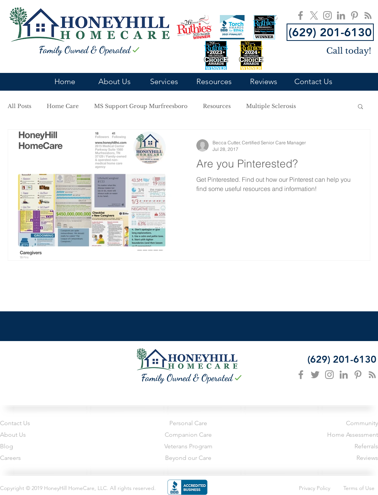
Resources (217, 106)
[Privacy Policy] (309, 488)
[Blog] (35, 447)
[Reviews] (331, 458)
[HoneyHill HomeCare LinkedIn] (341, 15)
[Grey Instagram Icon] (329, 374)
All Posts (19, 106)
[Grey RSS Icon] (372, 374)
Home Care (63, 106)
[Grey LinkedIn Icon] (343, 374)
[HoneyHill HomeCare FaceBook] (300, 15)
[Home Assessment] (331, 435)
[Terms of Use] (355, 488)
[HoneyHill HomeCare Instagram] (327, 15)
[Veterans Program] (188, 447)
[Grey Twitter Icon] (315, 374)
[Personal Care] (188, 423)
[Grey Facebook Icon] (301, 374)
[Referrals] (331, 447)
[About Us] (35, 435)
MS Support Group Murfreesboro (140, 106)
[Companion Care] (188, 435)
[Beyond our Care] (188, 458)
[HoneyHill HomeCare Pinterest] (354, 15)
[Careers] (35, 458)
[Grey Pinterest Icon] (358, 374)
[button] (360, 107)
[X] (314, 15)
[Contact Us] (35, 423)
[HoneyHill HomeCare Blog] (368, 15)
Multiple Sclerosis (271, 106)
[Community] (317, 423)
